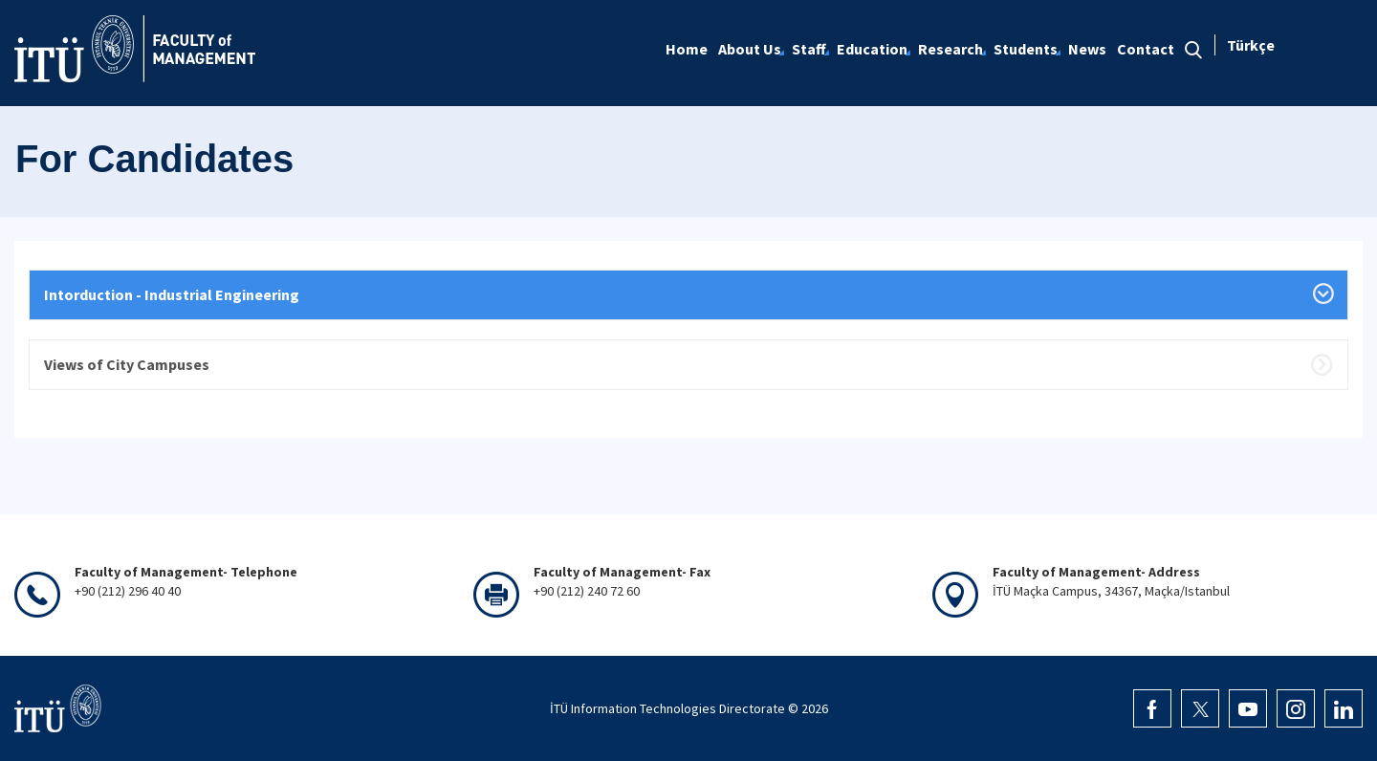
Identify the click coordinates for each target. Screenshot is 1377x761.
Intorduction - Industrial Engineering (171, 294)
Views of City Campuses (126, 364)
